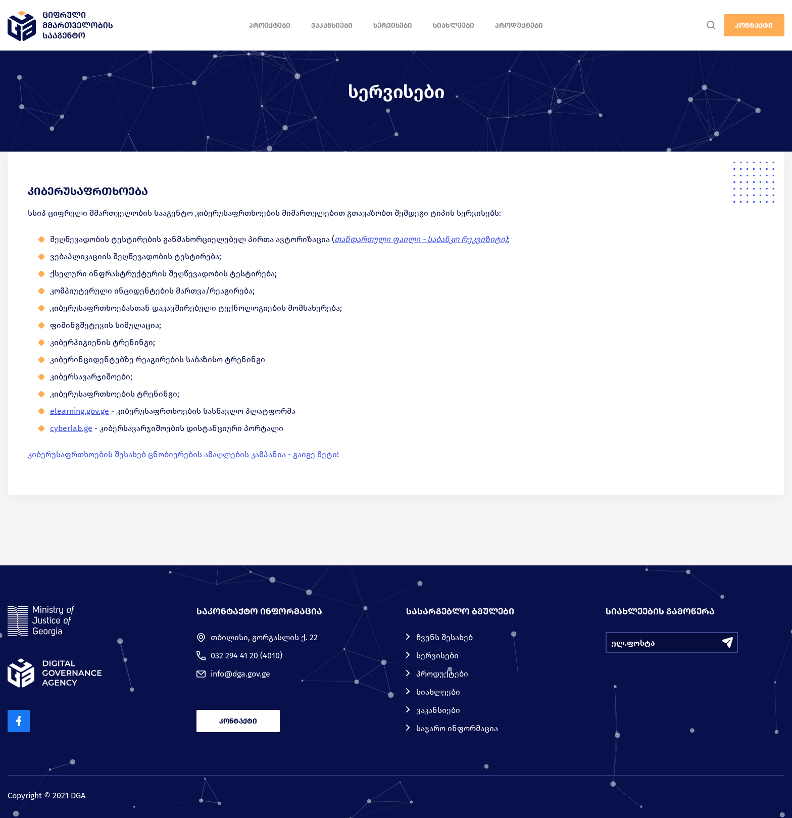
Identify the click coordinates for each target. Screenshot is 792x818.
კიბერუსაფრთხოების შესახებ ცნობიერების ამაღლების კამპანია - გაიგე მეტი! (183, 454)
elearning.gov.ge (79, 411)
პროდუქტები (519, 25)
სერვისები (392, 25)
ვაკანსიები (332, 25)
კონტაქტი (754, 25)
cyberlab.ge (71, 428)
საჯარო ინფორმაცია (457, 728)
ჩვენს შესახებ (444, 637)
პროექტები (269, 25)
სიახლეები (453, 25)
